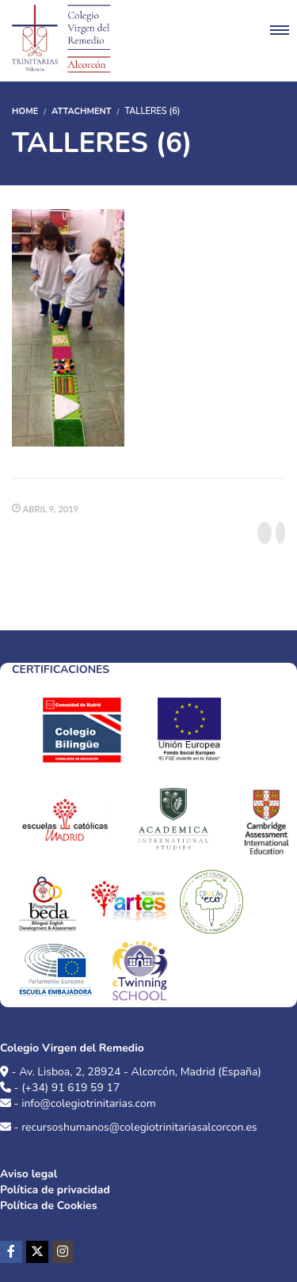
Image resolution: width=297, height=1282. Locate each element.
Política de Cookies (48, 1205)
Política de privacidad (55, 1189)
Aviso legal (28, 1173)
